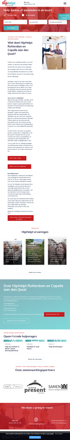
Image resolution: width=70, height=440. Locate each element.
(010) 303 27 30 (29, 4)
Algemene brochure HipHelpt (16, 321)
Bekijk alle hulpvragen (35, 359)
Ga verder (11, 28)
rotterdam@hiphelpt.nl (36, 424)
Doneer (64, 18)
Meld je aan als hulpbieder (17, 166)
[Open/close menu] (65, 3)
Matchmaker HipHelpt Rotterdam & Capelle (20, 218)
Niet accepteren (59, 433)
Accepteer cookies (35, 437)
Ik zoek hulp (12, 15)
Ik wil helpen (30, 15)
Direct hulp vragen (15, 158)
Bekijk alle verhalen (35, 272)
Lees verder (50, 433)
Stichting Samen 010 (52, 314)
